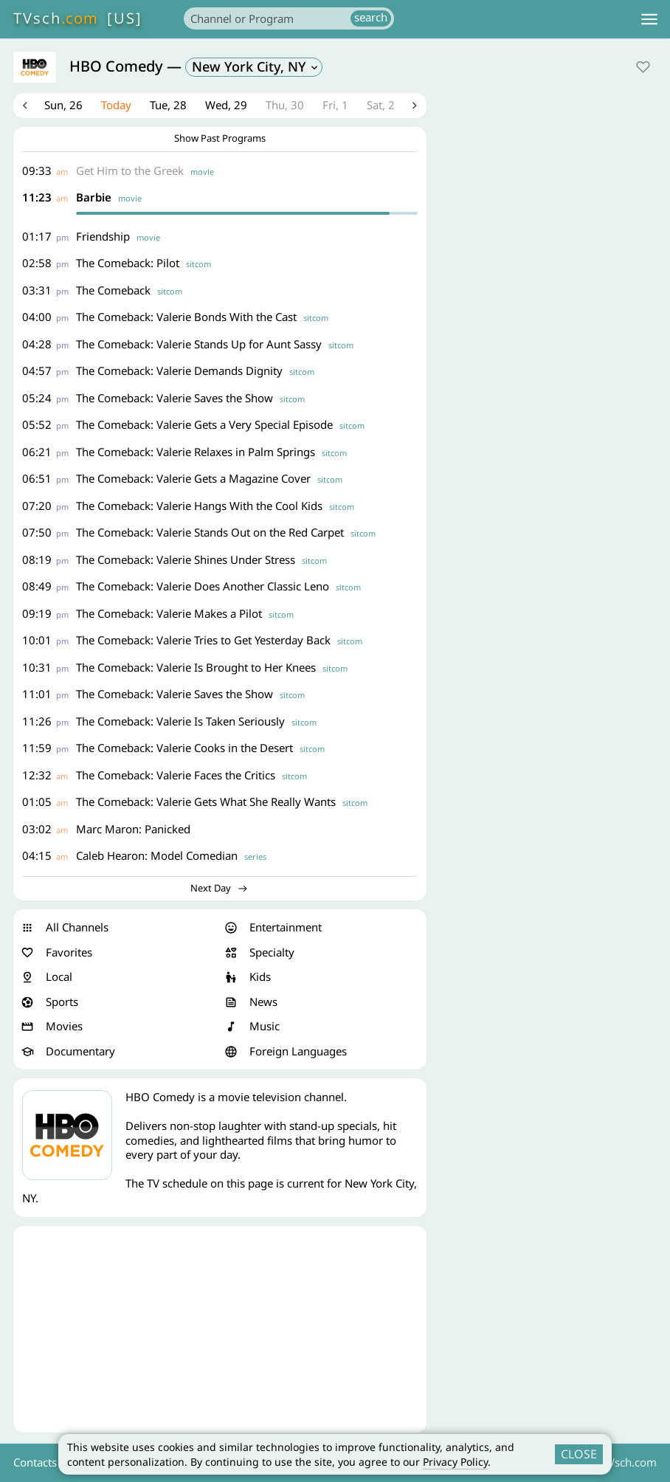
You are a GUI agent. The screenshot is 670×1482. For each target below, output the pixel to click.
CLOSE (579, 1454)
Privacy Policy (455, 1462)
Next (415, 106)
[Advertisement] (219, 1330)
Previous (24, 106)
